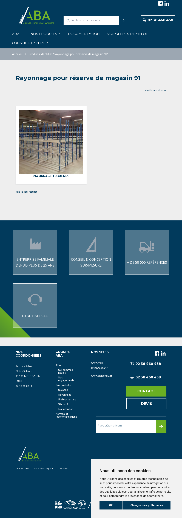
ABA (15, 34)
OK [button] (111, 505)
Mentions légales (43, 468)
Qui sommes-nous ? (66, 371)
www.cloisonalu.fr (101, 375)
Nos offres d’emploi (127, 34)
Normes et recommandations (66, 415)
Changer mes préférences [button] (146, 505)
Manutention (65, 409)
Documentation (84, 34)
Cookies (63, 468)
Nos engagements (66, 379)
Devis (146, 403)
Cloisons (63, 390)
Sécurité (63, 404)
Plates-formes (67, 399)
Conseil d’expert (28, 43)
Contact (146, 391)
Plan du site (22, 468)
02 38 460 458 (158, 20)
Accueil (17, 54)
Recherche (117, 20)
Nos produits (43, 34)
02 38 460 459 (145, 377)
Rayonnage (64, 395)
